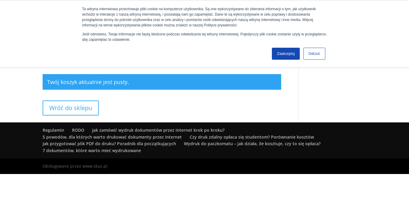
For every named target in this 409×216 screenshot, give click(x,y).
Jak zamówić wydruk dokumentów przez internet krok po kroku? (158, 130)
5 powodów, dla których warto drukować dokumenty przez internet (112, 137)
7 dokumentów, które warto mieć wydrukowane (92, 150)
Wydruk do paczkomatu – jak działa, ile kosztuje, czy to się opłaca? (252, 143)
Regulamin (53, 130)
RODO (78, 130)
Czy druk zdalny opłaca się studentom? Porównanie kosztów (252, 137)
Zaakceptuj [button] (286, 54)
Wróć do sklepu (70, 108)
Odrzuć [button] (314, 54)
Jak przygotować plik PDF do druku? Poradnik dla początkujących (109, 143)
